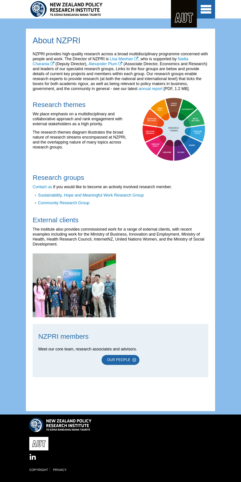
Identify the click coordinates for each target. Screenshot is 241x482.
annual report (150, 88)
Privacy (59, 470)
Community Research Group (63, 203)
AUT (184, 14)
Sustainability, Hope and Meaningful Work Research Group (91, 195)
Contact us (42, 187)
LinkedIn (33, 457)
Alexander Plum (103, 64)
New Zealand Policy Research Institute (69, 9)
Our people (118, 360)
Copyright (38, 470)
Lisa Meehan (121, 59)
